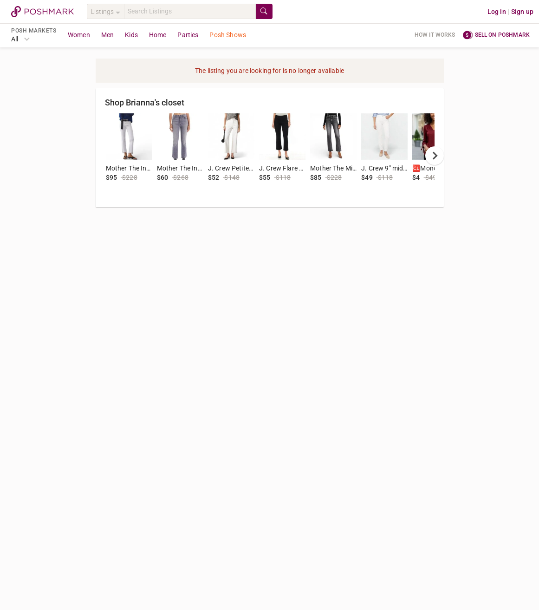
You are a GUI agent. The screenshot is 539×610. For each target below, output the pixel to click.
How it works (435, 35)
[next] (434, 155)
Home (158, 35)
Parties (187, 35)
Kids (131, 35)
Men (107, 35)
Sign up (522, 11)
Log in (496, 11)
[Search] (190, 11)
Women (79, 35)
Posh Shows (227, 35)
